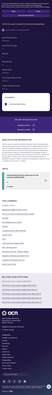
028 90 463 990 (9, 330)
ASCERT (5, 226)
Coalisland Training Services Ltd (13, 260)
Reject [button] (14, 11)
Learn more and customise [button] (26, 15)
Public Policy (6, 354)
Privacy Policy (6, 366)
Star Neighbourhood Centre (12, 222)
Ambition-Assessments (9, 338)
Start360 (5, 218)
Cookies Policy (7, 368)
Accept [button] (38, 11)
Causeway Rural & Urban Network (14, 231)
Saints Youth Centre (9, 264)
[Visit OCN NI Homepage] (26, 313)
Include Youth (7, 235)
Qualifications (6, 335)
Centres (4, 340)
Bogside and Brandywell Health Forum (15, 256)
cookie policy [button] (38, 5)
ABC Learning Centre (9, 247)
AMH (4, 239)
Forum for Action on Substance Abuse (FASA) (18, 214)
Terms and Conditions (9, 363)
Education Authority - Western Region (15, 252)
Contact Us (5, 352)
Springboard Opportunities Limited (14, 210)
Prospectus (6, 343)
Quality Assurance (8, 357)
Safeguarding (6, 360)
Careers (4, 349)
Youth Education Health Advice (13, 243)
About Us (5, 346)
